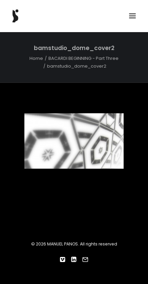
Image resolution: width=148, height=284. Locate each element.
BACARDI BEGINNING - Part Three (83, 58)
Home (36, 58)
